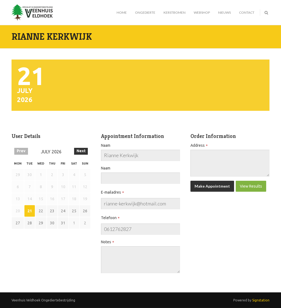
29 (41, 223)
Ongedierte (145, 12)
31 (63, 223)
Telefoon (109, 218)
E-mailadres (111, 192)
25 (74, 211)
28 (29, 223)
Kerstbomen (175, 12)
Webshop (202, 12)
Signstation (260, 300)
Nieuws (224, 12)
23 (52, 211)
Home (122, 12)
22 (41, 211)
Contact (246, 12)
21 (29, 211)
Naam (105, 145)
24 (63, 211)
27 (18, 223)
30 (52, 223)
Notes (106, 242)
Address (197, 145)
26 (85, 211)
